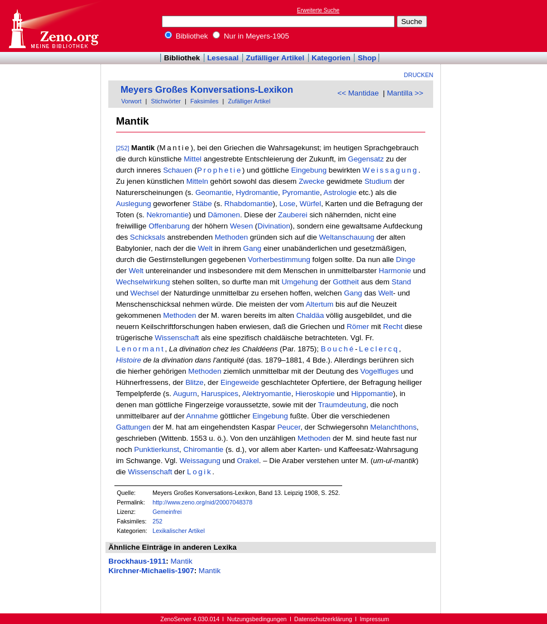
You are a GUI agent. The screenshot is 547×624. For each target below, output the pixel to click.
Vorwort (131, 101)
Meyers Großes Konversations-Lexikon (207, 89)
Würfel (311, 203)
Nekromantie (167, 215)
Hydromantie (257, 192)
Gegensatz (365, 159)
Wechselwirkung (143, 282)
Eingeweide (239, 382)
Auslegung (133, 203)
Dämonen (224, 215)
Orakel (248, 460)
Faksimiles (204, 101)
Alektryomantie (266, 393)
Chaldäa (310, 315)
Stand (401, 282)
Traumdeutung (342, 405)
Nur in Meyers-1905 (251, 36)
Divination (273, 226)
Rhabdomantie (248, 203)
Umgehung (299, 282)
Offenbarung (169, 226)
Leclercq (379, 349)
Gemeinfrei (166, 511)
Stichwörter (166, 101)
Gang (252, 248)
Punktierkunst (156, 449)
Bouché (338, 349)
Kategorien (331, 58)
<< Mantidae (357, 93)
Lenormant (140, 349)
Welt (205, 248)
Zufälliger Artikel (275, 58)
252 (157, 521)
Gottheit (346, 282)
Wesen (241, 226)
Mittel (192, 159)
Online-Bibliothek (53, 26)
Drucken (419, 75)
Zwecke (311, 181)
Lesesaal (222, 58)
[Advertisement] (495, 26)
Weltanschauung (347, 237)
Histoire (128, 360)
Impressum (374, 619)
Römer (358, 326)
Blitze (194, 382)
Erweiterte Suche (318, 10)
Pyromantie (300, 192)
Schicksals (147, 237)
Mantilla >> (405, 93)
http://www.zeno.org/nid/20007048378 (202, 502)
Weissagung (391, 170)
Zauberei (293, 215)
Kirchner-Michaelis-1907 (151, 570)
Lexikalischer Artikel (178, 530)
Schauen (178, 170)
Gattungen (133, 427)
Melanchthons (393, 427)
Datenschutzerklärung (323, 619)
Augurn (185, 393)
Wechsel (145, 293)
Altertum (320, 304)
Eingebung (309, 170)
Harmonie (395, 270)
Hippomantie (372, 393)
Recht (392, 326)
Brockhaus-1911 (137, 561)
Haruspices (219, 393)
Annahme (202, 416)
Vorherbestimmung (279, 259)
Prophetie (219, 170)
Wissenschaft (177, 338)
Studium (378, 181)
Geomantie (213, 192)
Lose (287, 203)
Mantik (181, 561)
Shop (367, 58)
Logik (199, 472)
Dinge (405, 259)
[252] (122, 148)
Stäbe (202, 203)
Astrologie (340, 192)
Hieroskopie (314, 393)
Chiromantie (203, 449)
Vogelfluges (380, 371)
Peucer (289, 427)
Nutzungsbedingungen (257, 619)
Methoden (231, 237)
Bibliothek (186, 36)
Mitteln (197, 181)
